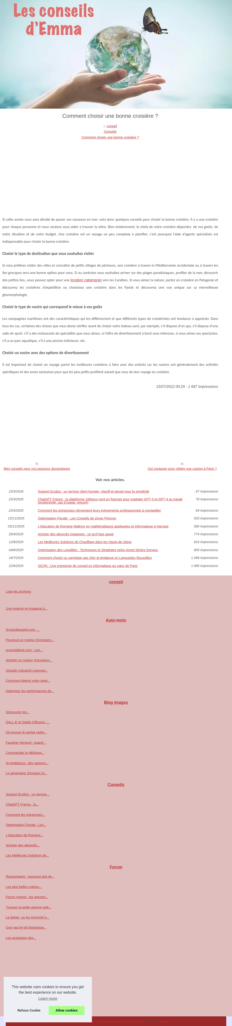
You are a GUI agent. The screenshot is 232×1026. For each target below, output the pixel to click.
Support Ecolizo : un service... (27, 794)
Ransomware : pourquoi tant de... (30, 876)
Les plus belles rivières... (24, 887)
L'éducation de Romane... (24, 835)
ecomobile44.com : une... (24, 650)
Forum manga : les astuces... (27, 897)
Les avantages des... (21, 938)
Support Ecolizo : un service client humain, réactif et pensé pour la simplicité (93, 491)
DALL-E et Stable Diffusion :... (28, 722)
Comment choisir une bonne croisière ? (110, 137)
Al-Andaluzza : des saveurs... (27, 763)
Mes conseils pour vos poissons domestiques (37, 469)
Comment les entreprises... (25, 815)
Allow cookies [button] (67, 1010)
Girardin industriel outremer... (27, 670)
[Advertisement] (110, 174)
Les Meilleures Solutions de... (27, 855)
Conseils (110, 131)
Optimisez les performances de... (30, 691)
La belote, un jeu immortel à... (27, 917)
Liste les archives (18, 591)
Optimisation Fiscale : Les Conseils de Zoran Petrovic (77, 518)
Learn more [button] (47, 999)
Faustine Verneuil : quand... (26, 742)
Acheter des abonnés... (23, 845)
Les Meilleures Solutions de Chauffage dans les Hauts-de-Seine (85, 542)
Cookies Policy (132, 1021)
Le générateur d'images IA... (26, 773)
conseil (112, 126)
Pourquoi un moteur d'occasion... (30, 640)
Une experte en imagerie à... (27, 608)
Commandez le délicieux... (25, 753)
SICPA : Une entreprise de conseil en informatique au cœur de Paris (88, 565)
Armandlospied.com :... (23, 629)
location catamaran (86, 280)
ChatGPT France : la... (22, 804)
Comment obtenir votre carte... (28, 680)
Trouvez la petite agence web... (28, 907)
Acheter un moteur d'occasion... (29, 660)
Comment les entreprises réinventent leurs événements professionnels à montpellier (99, 510)
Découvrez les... (17, 712)
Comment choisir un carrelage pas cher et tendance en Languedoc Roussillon (95, 557)
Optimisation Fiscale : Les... (26, 825)
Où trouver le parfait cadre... (26, 732)
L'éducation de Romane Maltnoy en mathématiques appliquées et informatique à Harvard (103, 526)
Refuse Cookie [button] (28, 1010)
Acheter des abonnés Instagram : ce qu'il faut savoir (76, 534)
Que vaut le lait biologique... (26, 927)
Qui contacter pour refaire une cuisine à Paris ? (182, 469)
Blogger (163, 1021)
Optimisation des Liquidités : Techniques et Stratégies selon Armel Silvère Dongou (98, 550)
